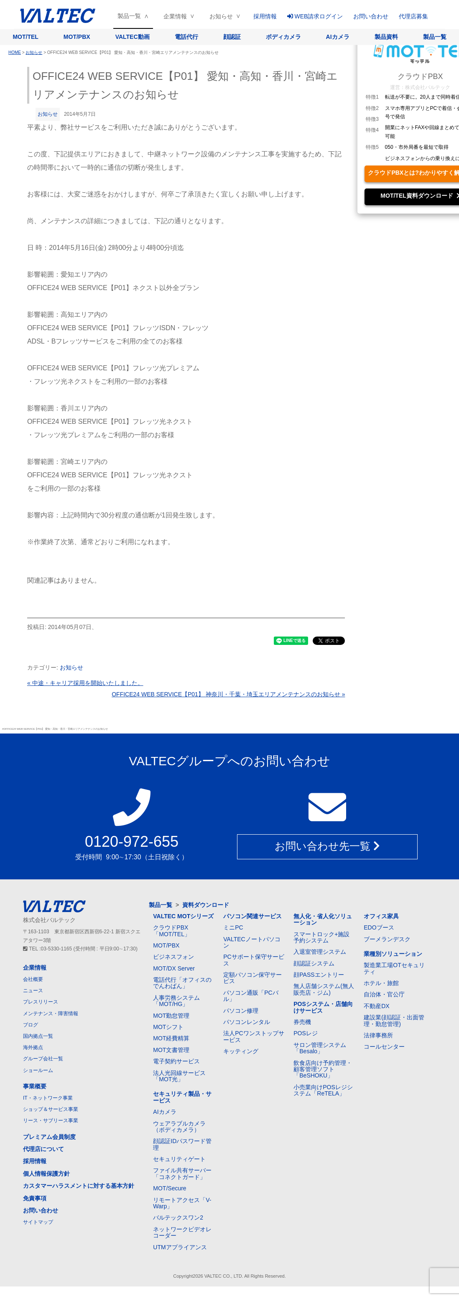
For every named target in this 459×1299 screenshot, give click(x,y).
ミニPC (233, 927)
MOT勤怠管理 (171, 1015)
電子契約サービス (176, 1061)
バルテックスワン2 (178, 1217)
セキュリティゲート (179, 1159)
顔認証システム (313, 963)
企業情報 (175, 16)
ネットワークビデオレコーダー (182, 1232)
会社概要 (33, 979)
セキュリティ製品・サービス (182, 1096)
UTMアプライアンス (180, 1247)
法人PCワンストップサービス (253, 1036)
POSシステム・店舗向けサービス (323, 1007)
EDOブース (379, 927)
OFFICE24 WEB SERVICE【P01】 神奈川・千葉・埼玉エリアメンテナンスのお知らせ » (228, 694)
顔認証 (232, 36)
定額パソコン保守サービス (252, 977)
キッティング (240, 1051)
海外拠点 (33, 1047)
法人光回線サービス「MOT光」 (179, 1076)
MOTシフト (168, 1027)
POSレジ (305, 1033)
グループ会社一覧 (43, 1059)
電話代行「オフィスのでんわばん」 (182, 982)
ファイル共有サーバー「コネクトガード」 (182, 1173)
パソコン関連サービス (252, 916)
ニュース (33, 990)
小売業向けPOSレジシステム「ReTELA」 (323, 1090)
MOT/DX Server (174, 968)
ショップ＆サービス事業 (50, 1109)
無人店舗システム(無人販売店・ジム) (323, 989)
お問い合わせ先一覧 (327, 846)
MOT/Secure (169, 1188)
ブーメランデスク (387, 939)
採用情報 (265, 16)
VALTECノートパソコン (251, 942)
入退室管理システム (319, 951)
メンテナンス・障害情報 (50, 1013)
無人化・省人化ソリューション (322, 919)
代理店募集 (413, 16)
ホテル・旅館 (381, 983)
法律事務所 (378, 1035)
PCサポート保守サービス (253, 959)
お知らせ (221, 16)
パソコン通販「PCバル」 (250, 995)
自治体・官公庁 (384, 994)
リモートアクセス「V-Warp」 (182, 1203)
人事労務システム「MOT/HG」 (176, 1000)
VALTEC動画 (132, 36)
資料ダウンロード (205, 905)
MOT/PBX (77, 36)
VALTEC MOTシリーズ (183, 916)
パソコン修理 (240, 1010)
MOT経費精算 (171, 1038)
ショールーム (38, 1070)
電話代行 (186, 36)
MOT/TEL (25, 36)
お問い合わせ (370, 16)
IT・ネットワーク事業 (48, 1098)
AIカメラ (337, 36)
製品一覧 (129, 16)
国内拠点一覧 (38, 1036)
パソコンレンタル (246, 1022)
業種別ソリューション (393, 953)
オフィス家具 (381, 916)
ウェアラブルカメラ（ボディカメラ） (179, 1126)
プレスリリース (40, 1002)
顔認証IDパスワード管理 (182, 1144)
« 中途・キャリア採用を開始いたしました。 (85, 683)
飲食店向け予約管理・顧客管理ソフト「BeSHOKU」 (322, 1069)
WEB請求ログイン (315, 16)
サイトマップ (38, 1222)
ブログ (30, 1025)
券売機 (302, 1022)
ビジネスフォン (173, 956)
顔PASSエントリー (318, 974)
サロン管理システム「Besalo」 (319, 1048)
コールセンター (384, 1046)
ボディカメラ (283, 36)
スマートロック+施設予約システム (321, 937)
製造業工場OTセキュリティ (394, 968)
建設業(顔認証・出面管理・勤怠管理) (394, 1020)
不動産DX (376, 1006)
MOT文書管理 (171, 1050)
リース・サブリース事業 (50, 1120)
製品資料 (386, 36)
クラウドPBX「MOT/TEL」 (171, 930)
